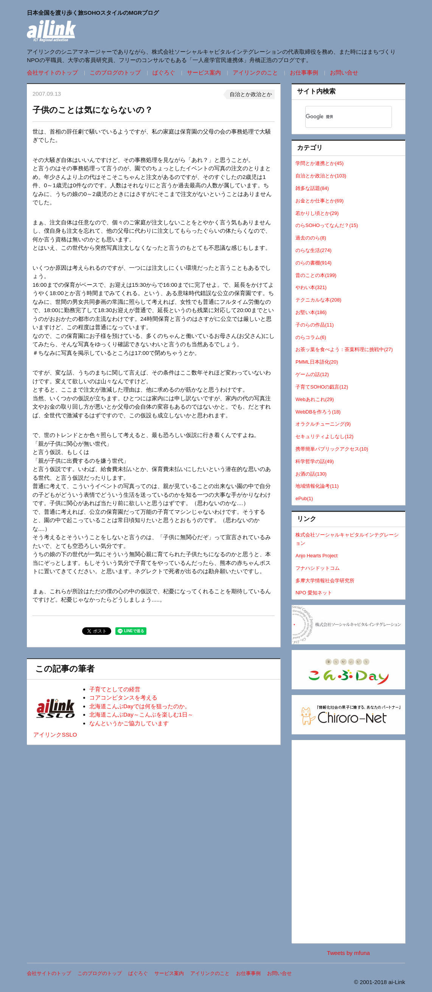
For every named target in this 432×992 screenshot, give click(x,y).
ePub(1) (304, 498)
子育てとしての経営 (114, 689)
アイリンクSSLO (55, 734)
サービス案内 (204, 72)
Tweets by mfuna (348, 953)
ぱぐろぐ (163, 72)
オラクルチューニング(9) (323, 424)
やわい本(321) (310, 287)
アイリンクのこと (255, 72)
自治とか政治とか (251, 94)
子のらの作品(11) (314, 325)
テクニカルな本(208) (318, 300)
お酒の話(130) (310, 474)
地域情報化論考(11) (317, 486)
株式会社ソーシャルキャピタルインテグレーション (347, 539)
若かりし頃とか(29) (317, 213)
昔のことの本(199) (315, 275)
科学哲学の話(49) (314, 461)
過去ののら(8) (310, 238)
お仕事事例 (304, 72)
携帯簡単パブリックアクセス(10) (331, 449)
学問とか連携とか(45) (319, 163)
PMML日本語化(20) (316, 362)
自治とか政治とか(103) (320, 176)
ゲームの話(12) (312, 374)
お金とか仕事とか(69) (319, 201)
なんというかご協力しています (129, 723)
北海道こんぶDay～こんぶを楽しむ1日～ (141, 714)
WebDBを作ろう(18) (317, 412)
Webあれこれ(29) (314, 399)
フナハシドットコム (317, 568)
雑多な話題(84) (312, 188)
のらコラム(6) (310, 337)
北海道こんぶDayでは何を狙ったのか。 (139, 706)
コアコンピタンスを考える (123, 697)
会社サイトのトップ (52, 72)
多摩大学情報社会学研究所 (324, 580)
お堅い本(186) (310, 312)
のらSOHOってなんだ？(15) (326, 225)
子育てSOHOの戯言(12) (321, 387)
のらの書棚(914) (313, 263)
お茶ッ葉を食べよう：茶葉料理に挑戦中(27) (344, 349)
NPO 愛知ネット (313, 593)
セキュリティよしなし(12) (324, 436)
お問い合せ (344, 72)
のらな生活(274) (313, 250)
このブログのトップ (115, 72)
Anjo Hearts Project (316, 555)
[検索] (339, 116)
